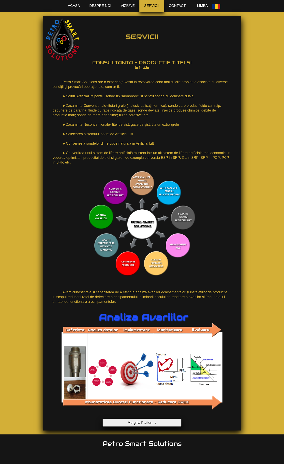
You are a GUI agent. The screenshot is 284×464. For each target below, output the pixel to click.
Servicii (151, 6)
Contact (177, 6)
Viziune (128, 6)
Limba (202, 6)
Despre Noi (100, 6)
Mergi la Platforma (142, 423)
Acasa (74, 6)
